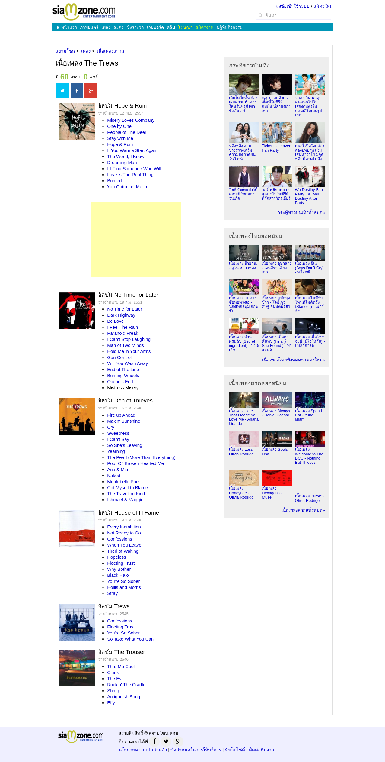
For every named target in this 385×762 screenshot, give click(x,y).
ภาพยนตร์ (89, 27)
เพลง (105, 27)
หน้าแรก (66, 27)
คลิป (171, 27)
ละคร (118, 27)
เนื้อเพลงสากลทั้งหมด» (303, 510)
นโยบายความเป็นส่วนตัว (143, 749)
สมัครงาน (205, 27)
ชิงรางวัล (135, 27)
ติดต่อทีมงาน (261, 749)
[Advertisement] (136, 239)
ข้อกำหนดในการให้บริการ (195, 749)
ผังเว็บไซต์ (235, 749)
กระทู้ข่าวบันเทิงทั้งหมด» (301, 212)
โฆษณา (185, 27)
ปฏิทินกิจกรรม (230, 27)
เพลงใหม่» (315, 359)
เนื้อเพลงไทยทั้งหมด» (283, 359)
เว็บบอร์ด (155, 27)
